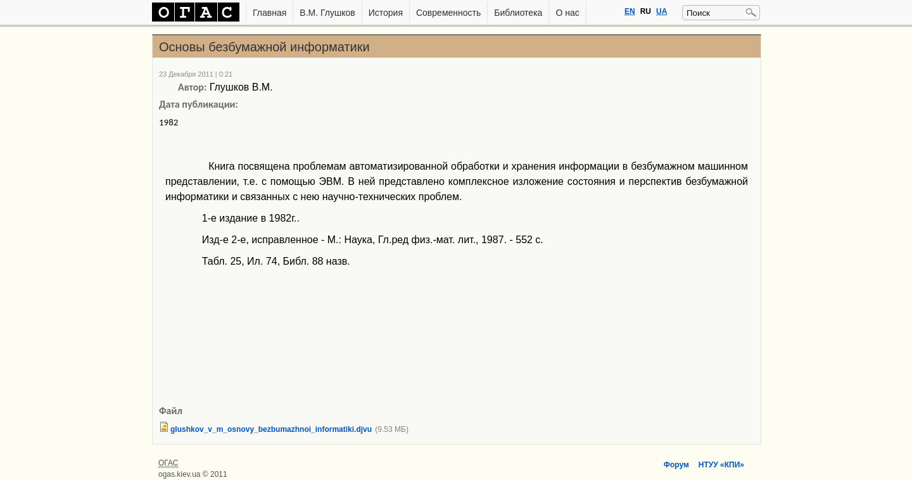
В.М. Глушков (327, 13)
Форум (676, 464)
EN (629, 11)
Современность (448, 13)
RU (645, 11)
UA (661, 11)
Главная (269, 13)
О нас (567, 13)
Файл (170, 411)
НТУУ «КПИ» (721, 464)
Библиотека (518, 13)
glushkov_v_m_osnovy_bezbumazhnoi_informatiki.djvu (271, 429)
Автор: (192, 87)
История (386, 13)
